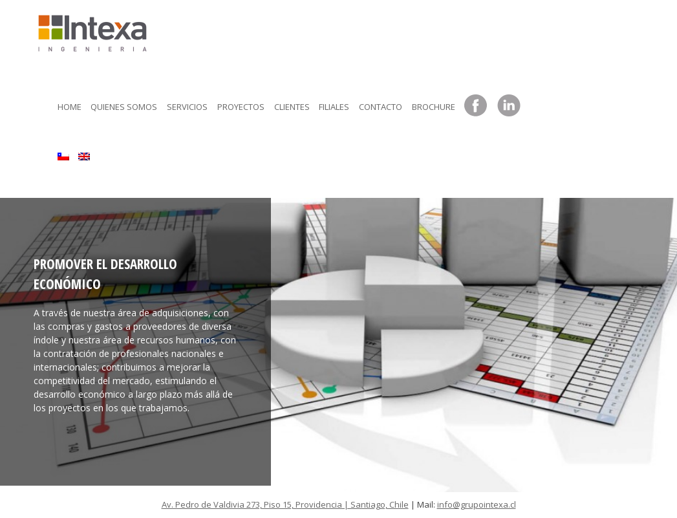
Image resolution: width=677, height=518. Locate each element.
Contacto (380, 107)
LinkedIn (509, 106)
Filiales (334, 107)
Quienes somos (124, 107)
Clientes (292, 107)
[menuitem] (63, 153)
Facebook (476, 106)
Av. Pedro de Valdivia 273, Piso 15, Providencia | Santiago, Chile (285, 504)
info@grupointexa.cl (476, 504)
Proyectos (240, 107)
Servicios (187, 107)
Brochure (433, 107)
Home (69, 107)
